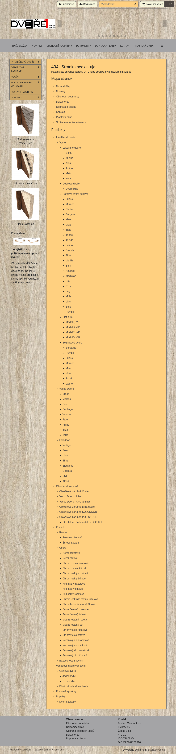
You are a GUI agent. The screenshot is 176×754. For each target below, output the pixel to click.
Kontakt (125, 45)
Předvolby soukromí (20, 749)
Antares (70, 270)
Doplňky (60, 696)
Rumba (70, 311)
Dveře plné (72, 188)
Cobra (62, 547)
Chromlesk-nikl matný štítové (79, 604)
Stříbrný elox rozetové (75, 629)
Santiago (68, 409)
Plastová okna (144, 45)
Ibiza (65, 429)
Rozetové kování (72, 537)
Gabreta (67, 470)
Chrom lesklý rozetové (75, 573)
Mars (68, 219)
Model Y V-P (73, 332)
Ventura (67, 414)
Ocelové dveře (67, 671)
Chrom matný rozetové (75, 563)
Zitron (69, 255)
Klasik (66, 481)
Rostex (63, 532)
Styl (65, 476)
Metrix (69, 173)
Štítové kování (71, 542)
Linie (65, 455)
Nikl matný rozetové (74, 583)
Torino (69, 168)
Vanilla (69, 260)
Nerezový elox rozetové (76, 640)
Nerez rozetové (71, 553)
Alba (68, 163)
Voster (63, 142)
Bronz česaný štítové (74, 614)
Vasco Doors (66, 388)
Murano (70, 204)
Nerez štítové (70, 558)
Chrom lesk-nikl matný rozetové (80, 599)
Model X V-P (73, 327)
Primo (66, 424)
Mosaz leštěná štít (73, 624)
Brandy (70, 250)
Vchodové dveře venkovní (71, 665)
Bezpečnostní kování (71, 660)
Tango (69, 235)
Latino (69, 245)
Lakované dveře (72, 147)
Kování (60, 527)
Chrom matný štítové (74, 568)
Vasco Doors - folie (70, 496)
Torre (65, 435)
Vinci (68, 301)
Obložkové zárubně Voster (74, 491)
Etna (68, 265)
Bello (68, 306)
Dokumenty (83, 45)
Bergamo (71, 214)
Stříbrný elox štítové (74, 635)
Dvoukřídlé (69, 681)
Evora (66, 404)
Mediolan (71, 276)
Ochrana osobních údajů (80, 730)
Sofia (68, 152)
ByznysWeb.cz (156, 749)
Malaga (67, 399)
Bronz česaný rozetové (76, 609)
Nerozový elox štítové (75, 645)
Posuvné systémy (66, 691)
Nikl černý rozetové (73, 594)
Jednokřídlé (69, 676)
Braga (66, 394)
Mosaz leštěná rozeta (75, 619)
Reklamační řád (75, 727)
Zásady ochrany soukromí (49, 749)
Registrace (87, 4)
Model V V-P (73, 337)
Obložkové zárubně (67, 486)
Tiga (68, 229)
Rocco (69, 286)
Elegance (68, 465)
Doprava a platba (105, 45)
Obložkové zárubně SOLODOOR (78, 512)
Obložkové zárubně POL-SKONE (78, 517)
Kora (68, 178)
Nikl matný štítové (73, 588)
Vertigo (67, 445)
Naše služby (20, 45)
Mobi (68, 296)
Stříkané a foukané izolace (71, 122)
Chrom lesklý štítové (74, 578)
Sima (65, 460)
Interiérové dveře (65, 137)
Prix (68, 281)
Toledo (69, 240)
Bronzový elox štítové (75, 655)
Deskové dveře (71, 183)
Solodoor (64, 440)
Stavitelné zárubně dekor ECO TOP (83, 522)
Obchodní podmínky (59, 45)
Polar (65, 450)
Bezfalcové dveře (72, 342)
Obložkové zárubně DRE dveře (77, 506)
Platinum (67, 317)
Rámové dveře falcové (75, 194)
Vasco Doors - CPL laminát (74, 501)
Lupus (69, 199)
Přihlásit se (66, 4)
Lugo (68, 291)
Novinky (37, 45)
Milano (69, 158)
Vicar (68, 224)
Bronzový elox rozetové (76, 650)
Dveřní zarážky (67, 701)
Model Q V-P (73, 322)
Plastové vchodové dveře (73, 686)
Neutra (69, 209)
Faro (65, 419)
